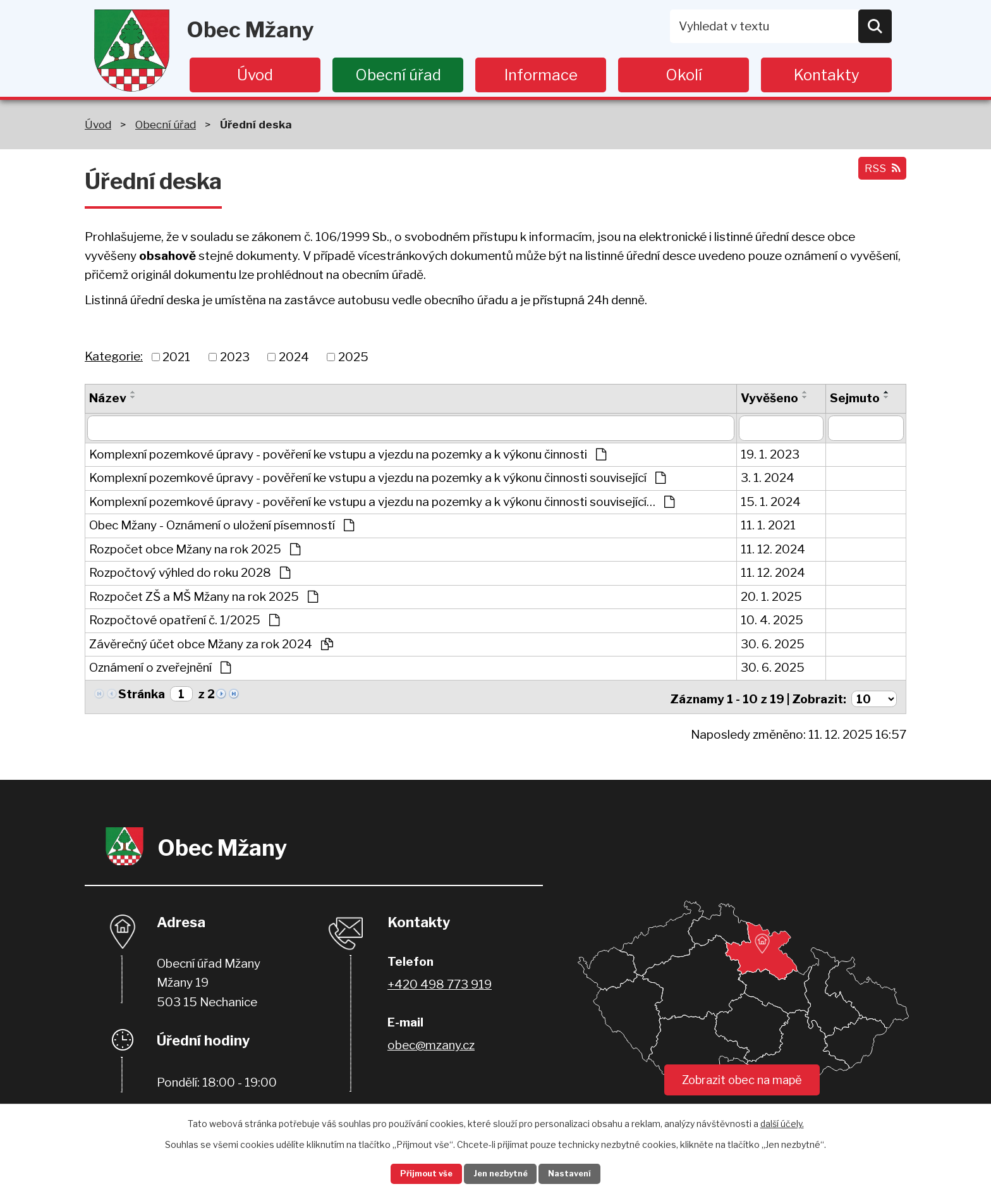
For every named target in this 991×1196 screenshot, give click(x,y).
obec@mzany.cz (431, 1041)
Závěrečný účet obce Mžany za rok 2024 (211, 644)
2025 (353, 356)
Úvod (255, 75)
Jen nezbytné (501, 1173)
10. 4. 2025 (772, 620)
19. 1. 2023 (770, 454)
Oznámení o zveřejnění (160, 667)
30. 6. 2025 (773, 644)
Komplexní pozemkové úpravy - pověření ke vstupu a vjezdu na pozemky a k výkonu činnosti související (377, 478)
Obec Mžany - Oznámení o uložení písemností (221, 525)
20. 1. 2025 (771, 596)
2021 (176, 356)
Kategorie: (114, 356)
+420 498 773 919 (439, 980)
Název (107, 398)
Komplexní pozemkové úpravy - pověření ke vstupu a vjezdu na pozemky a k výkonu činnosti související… (381, 502)
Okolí (684, 75)
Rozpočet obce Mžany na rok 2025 (194, 549)
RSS (879, 173)
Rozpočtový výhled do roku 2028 (189, 572)
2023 (235, 356)
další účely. (782, 1121)
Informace (541, 75)
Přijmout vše (414, 1173)
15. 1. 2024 (771, 502)
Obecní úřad (398, 75)
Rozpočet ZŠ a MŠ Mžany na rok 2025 (203, 596)
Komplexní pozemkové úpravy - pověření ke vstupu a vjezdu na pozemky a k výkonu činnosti (347, 454)
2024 (294, 356)
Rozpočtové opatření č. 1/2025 (184, 620)
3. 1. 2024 (767, 478)
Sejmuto (855, 398)
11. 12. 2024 (773, 549)
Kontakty (827, 75)
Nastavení (582, 1173)
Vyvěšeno (769, 398)
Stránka (141, 694)
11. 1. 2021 (768, 525)
